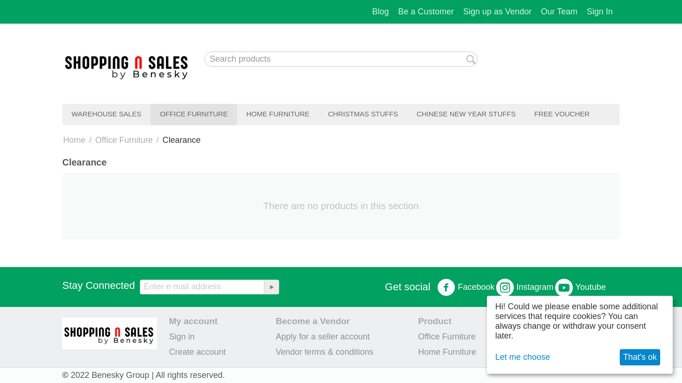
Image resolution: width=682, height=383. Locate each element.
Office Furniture (194, 114)
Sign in (182, 336)
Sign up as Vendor (497, 11)
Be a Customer (426, 11)
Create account (197, 352)
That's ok (639, 357)
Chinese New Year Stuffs (466, 114)
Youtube (580, 287)
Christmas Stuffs (363, 114)
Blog (380, 11)
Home (74, 140)
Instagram (525, 287)
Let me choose (522, 357)
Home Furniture (277, 114)
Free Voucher (562, 114)
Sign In (600, 11)
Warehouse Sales (106, 114)
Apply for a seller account (323, 336)
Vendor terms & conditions (325, 352)
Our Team (559, 11)
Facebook (465, 287)
